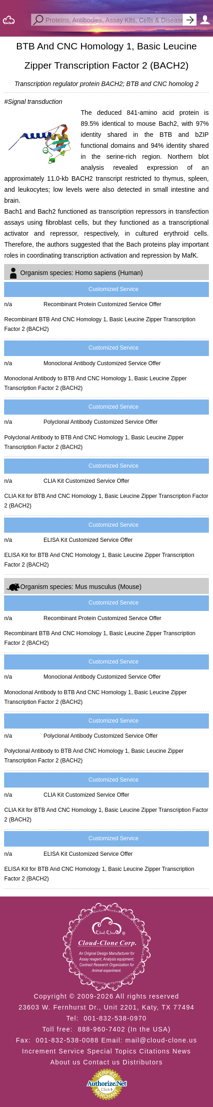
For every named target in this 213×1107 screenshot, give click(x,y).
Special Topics (112, 1051)
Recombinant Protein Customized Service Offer (102, 304)
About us (65, 1062)
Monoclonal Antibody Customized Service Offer (102, 363)
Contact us (101, 1062)
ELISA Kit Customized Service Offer (88, 540)
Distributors (143, 1062)
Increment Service (53, 1051)
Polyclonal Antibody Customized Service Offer (101, 422)
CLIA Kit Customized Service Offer (86, 481)
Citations (154, 1051)
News (181, 1051)
